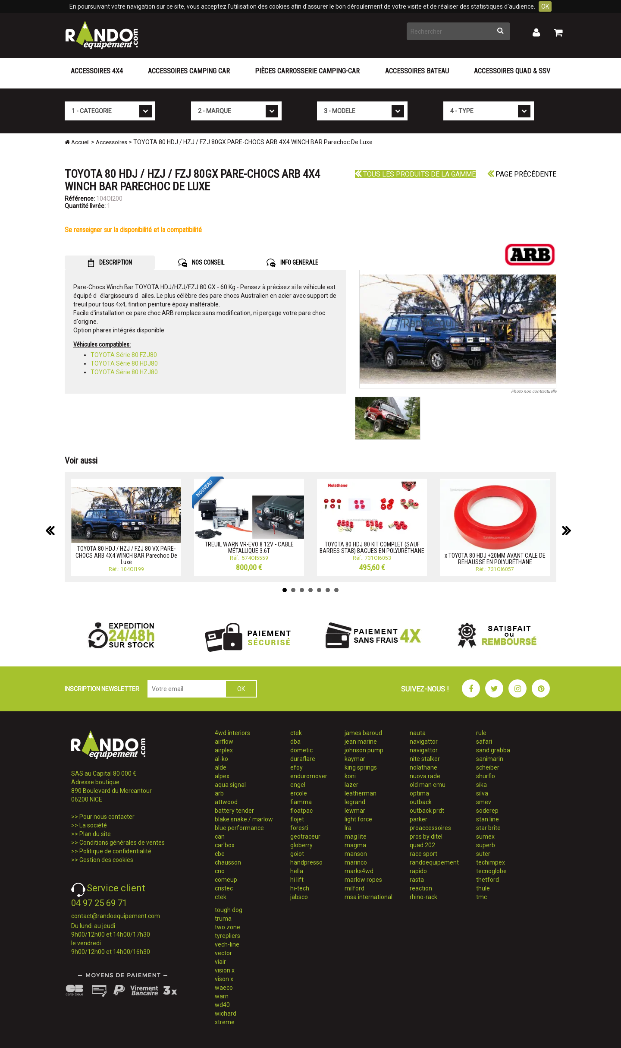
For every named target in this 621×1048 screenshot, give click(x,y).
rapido (418, 871)
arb (219, 793)
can (220, 836)
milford (354, 888)
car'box (225, 845)
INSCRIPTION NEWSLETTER (102, 688)
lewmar (355, 810)
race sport (423, 853)
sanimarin (489, 758)
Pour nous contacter (107, 816)
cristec (224, 888)
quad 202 (422, 845)
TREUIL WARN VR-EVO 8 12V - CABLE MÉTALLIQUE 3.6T (249, 547)
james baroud (363, 732)
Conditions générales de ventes (122, 842)
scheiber (487, 767)
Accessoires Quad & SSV (512, 71)
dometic (301, 750)
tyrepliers (227, 935)
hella (296, 871)
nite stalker (425, 758)
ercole (298, 793)
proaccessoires (430, 827)
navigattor (424, 741)
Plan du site (95, 833)
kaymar (355, 758)
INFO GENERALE (292, 263)
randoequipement (434, 862)
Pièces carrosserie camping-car (307, 71)
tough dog (228, 909)
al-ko (221, 758)
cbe (220, 853)
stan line (487, 819)
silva (482, 793)
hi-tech (299, 888)
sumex (485, 836)
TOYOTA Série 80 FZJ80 (124, 354)
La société (93, 825)
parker (418, 819)
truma (223, 918)
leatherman (360, 793)
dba (295, 741)
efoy (296, 767)
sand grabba (493, 750)
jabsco (299, 896)
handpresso (306, 862)
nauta (418, 732)
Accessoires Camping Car (189, 71)
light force (358, 819)
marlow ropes (363, 879)
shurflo (485, 776)
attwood (226, 802)
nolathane (423, 767)
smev (483, 802)
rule (481, 732)
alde (220, 767)
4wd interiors (232, 732)
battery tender (234, 810)
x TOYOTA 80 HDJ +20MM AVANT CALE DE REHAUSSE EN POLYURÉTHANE (495, 558)
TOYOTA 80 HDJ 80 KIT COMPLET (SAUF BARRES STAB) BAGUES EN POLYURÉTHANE (372, 547)
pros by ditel (426, 836)
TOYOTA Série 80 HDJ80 (124, 363)
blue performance (239, 827)
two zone (227, 927)
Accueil (77, 142)
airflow (224, 741)
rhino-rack (423, 896)
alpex (222, 776)
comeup (226, 879)
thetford (487, 879)
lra (348, 827)
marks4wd (359, 871)
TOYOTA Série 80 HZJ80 (124, 372)
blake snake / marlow (244, 819)
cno (220, 871)
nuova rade (425, 776)
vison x (224, 978)
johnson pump (364, 750)
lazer (351, 784)
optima (419, 793)
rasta (417, 879)
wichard (225, 1013)
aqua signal (230, 784)
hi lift (297, 879)
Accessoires (111, 142)
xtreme (225, 1022)
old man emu (427, 784)
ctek (220, 896)
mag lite (356, 836)
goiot (297, 853)
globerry (301, 845)
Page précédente (521, 174)
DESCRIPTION (110, 263)
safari (484, 741)
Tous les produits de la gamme (415, 174)
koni (350, 776)
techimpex (490, 862)
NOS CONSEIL (201, 263)
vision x (225, 970)
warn (222, 996)
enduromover (308, 776)
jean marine (361, 741)
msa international (368, 896)
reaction (421, 888)
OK (545, 6)
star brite (488, 827)
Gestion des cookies (106, 859)
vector (223, 953)
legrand (355, 802)
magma (355, 845)
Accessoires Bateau (417, 71)
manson (356, 853)
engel (297, 784)
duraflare (302, 758)
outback (421, 802)
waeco (224, 987)
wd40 (222, 1004)
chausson (228, 862)
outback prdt (427, 810)
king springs (361, 767)
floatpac (301, 810)
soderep (487, 810)
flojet (297, 819)
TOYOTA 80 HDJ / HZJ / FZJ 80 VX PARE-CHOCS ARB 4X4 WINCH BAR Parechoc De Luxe (126, 555)
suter (483, 853)
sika (481, 784)
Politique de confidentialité (115, 851)
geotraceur (305, 836)
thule (483, 888)
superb (485, 845)
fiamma (301, 802)
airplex (224, 750)
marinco (356, 862)
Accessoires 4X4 (97, 71)
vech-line (227, 944)
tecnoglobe (491, 871)
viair (220, 961)
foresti (299, 827)
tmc (481, 896)
